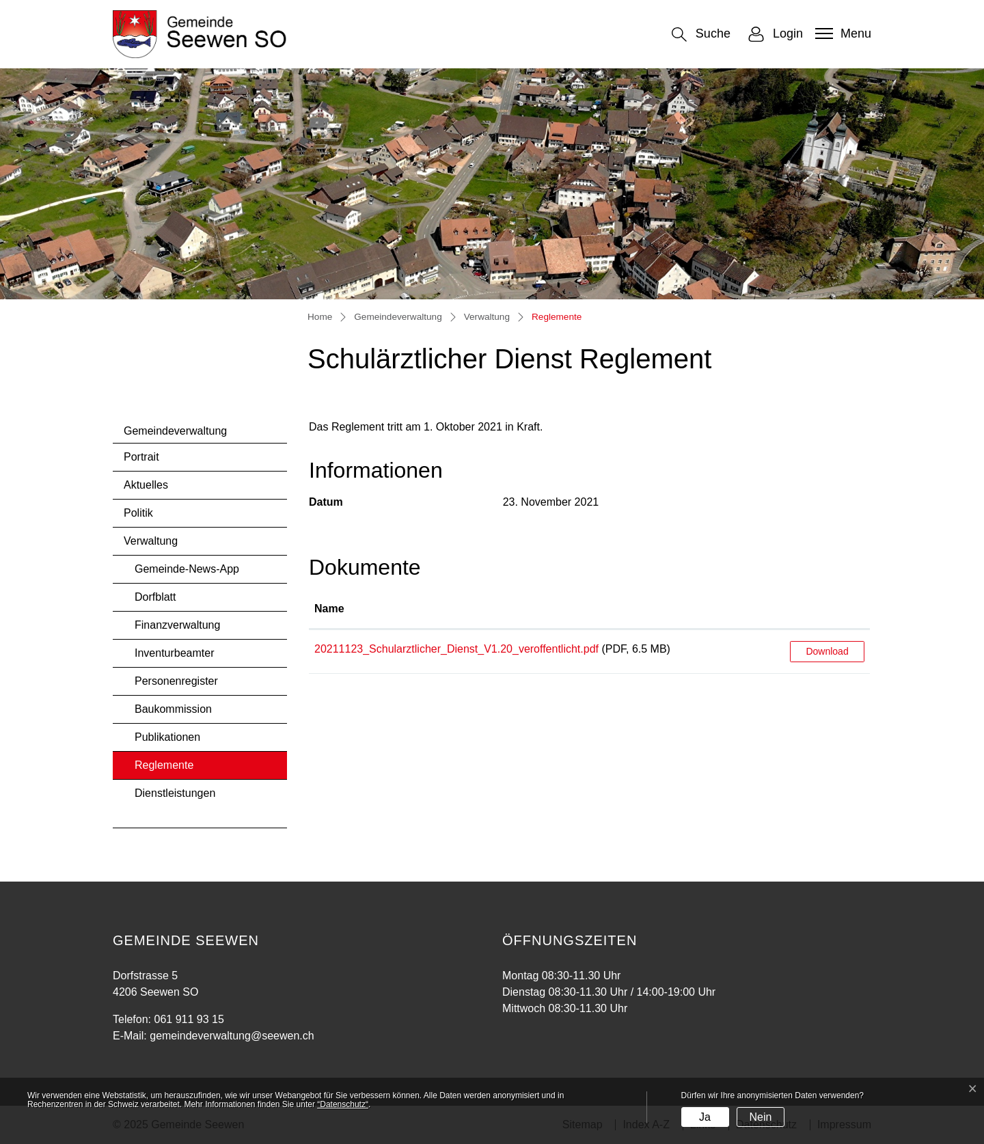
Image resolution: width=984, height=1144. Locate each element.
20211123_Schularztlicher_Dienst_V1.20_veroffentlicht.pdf (456, 649)
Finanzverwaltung (177, 625)
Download (827, 651)
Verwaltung (151, 541)
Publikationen (167, 737)
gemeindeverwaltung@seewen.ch (232, 1035)
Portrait (141, 457)
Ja (705, 1117)
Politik (138, 513)
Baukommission (173, 709)
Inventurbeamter (175, 653)
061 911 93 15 (188, 1019)
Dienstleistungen (175, 793)
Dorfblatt (155, 597)
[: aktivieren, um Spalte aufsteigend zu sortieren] (827, 609)
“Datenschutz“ (342, 1104)
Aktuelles (146, 485)
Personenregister (176, 681)
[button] (701, 34)
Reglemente (171, 769)
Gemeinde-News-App (187, 569)
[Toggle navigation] (841, 33)
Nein (760, 1117)
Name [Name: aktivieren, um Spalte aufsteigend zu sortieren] (329, 608)
